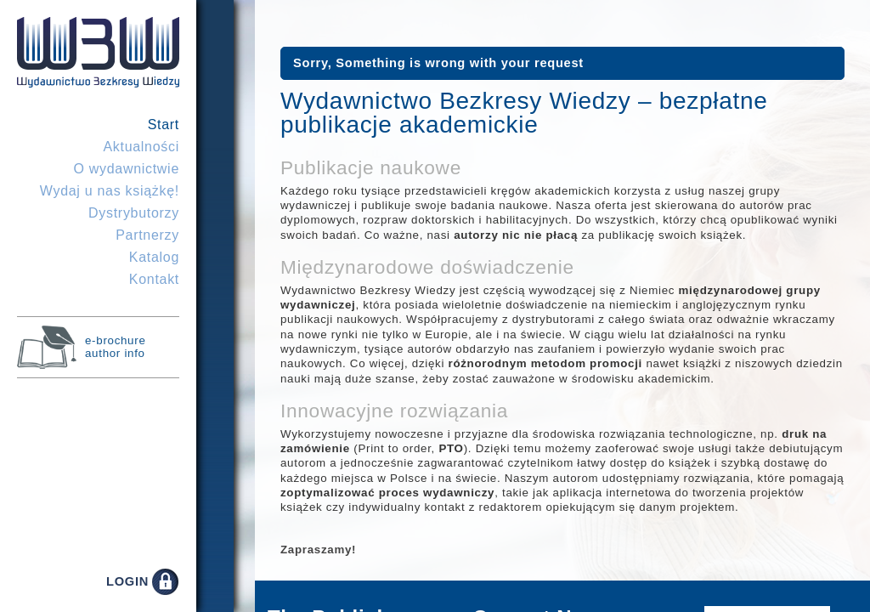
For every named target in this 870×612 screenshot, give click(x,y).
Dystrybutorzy (133, 213)
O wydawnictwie (126, 169)
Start (163, 124)
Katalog (154, 257)
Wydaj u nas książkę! (109, 191)
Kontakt (154, 279)
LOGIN (127, 581)
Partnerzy (147, 235)
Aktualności (141, 146)
